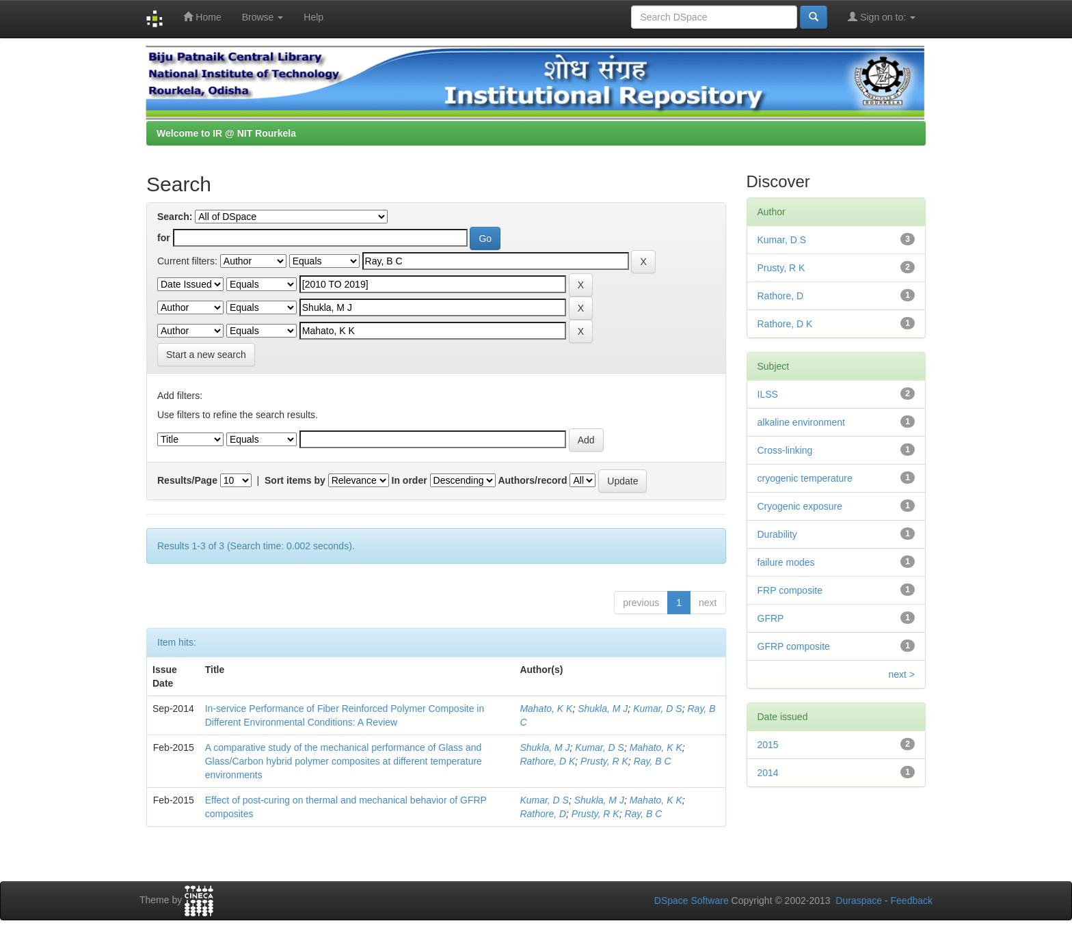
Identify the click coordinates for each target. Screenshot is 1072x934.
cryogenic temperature (805, 478)
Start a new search (206, 354)
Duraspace (858, 900)
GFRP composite (794, 646)
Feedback (912, 900)
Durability (777, 534)
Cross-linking (785, 450)
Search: (174, 216)
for (163, 237)
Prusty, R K (604, 761)
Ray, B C (652, 761)
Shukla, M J (603, 708)
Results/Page (187, 480)
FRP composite (790, 590)
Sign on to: (881, 17)
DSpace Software (691, 900)
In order (409, 480)
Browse (263, 17)
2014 (768, 772)
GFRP (771, 618)
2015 (768, 744)
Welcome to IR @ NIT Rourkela (226, 133)
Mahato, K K (546, 708)
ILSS (768, 394)
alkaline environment (801, 422)
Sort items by (295, 480)
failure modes (786, 562)
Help (313, 17)
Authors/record (532, 480)
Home (202, 17)
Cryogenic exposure (800, 506)
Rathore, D (543, 813)
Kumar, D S (657, 708)
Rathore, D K (547, 761)
